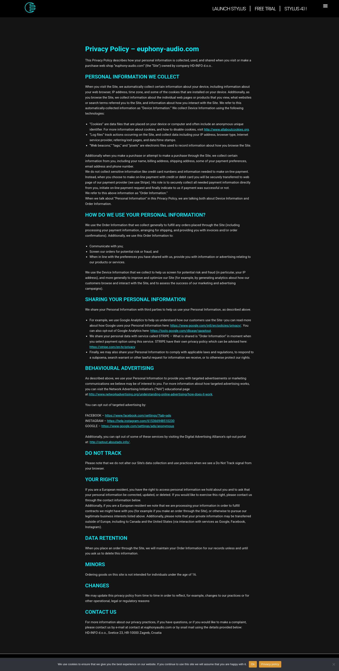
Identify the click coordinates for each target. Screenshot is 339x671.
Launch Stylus (229, 8)
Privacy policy (270, 664)
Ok (253, 664)
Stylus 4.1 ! (295, 8)
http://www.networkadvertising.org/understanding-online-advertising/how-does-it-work (151, 394)
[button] (325, 5)
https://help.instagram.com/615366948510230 (141, 421)
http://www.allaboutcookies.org (226, 129)
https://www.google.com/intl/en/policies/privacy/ (206, 326)
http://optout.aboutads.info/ (110, 442)
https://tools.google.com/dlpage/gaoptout (180, 331)
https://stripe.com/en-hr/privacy (113, 347)
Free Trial (265, 8)
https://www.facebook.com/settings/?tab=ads (138, 415)
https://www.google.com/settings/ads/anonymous (138, 426)
